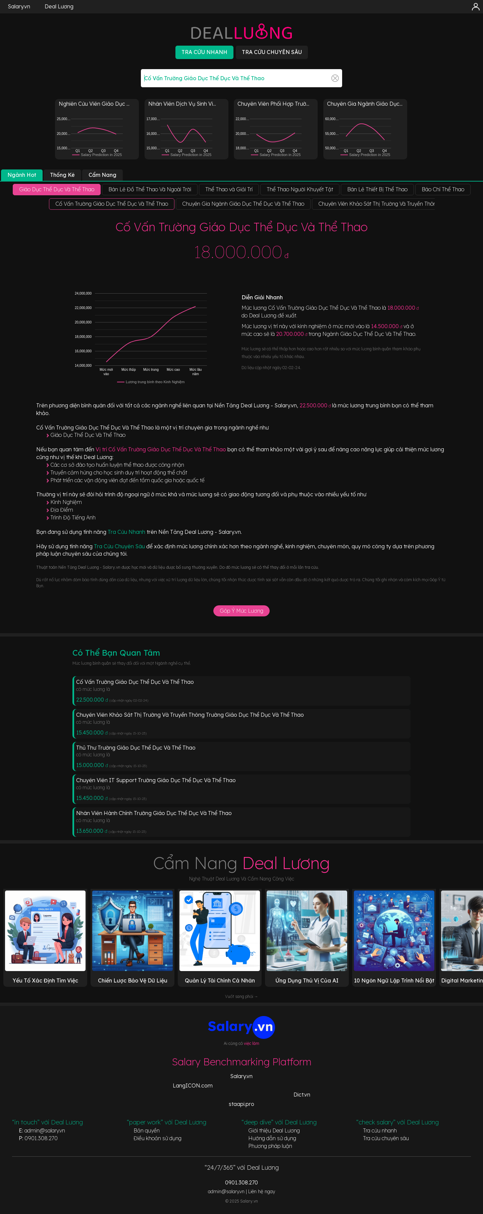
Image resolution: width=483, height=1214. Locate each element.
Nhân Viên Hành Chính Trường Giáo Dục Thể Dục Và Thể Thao (154, 813)
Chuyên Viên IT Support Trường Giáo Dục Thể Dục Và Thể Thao (156, 780)
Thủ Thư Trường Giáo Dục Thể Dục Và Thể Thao (136, 747)
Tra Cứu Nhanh (127, 531)
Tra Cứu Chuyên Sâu (120, 546)
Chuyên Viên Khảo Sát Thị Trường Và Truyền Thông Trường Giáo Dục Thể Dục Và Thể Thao (190, 714)
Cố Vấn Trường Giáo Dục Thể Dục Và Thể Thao (135, 681)
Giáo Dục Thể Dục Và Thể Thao (87, 435)
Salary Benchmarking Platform (242, 1061)
